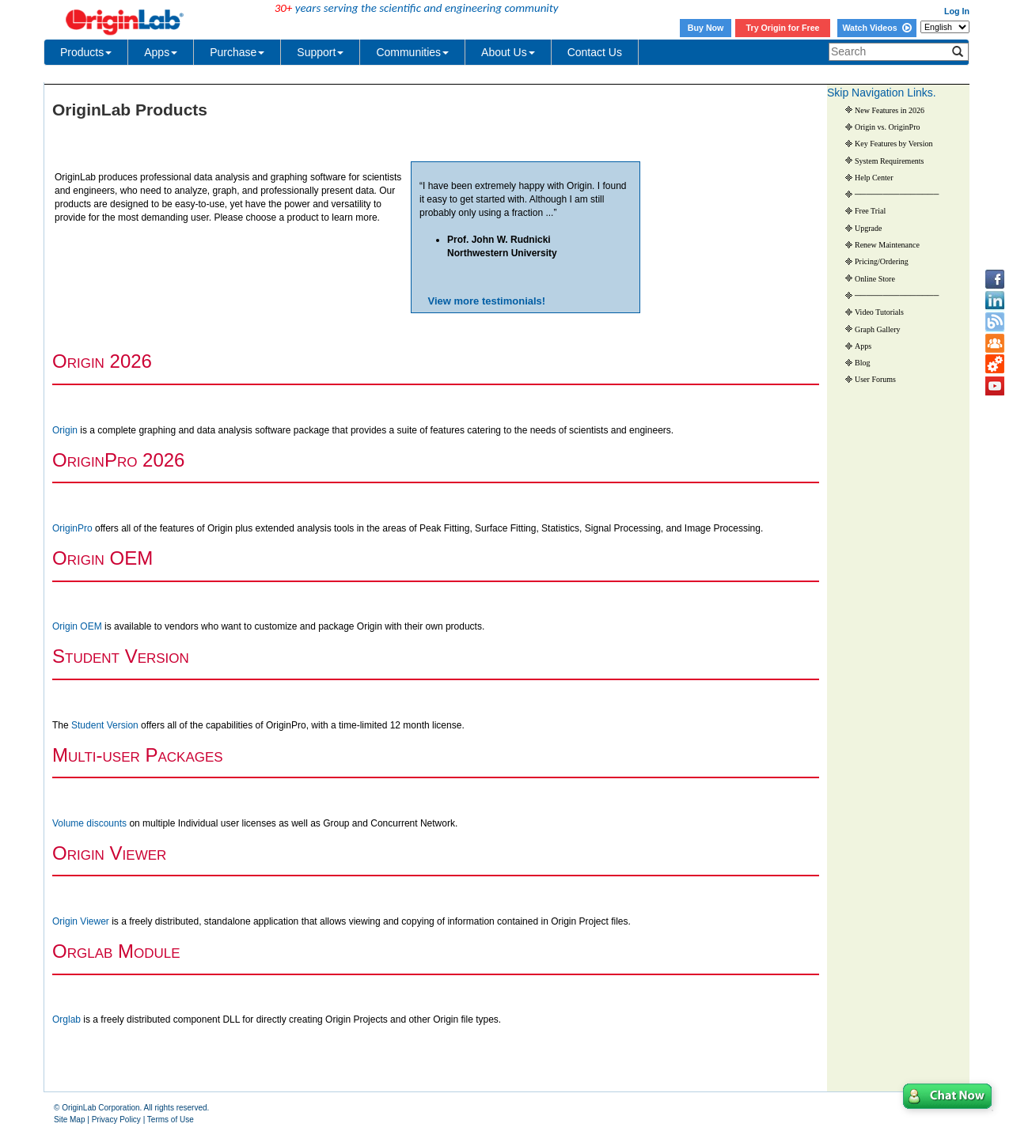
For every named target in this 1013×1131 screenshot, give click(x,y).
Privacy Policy (116, 1119)
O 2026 (102, 361)
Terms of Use (170, 1119)
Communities (412, 52)
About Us (508, 52)
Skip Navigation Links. (881, 92)
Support (320, 52)
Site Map (69, 1119)
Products (86, 52)
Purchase (237, 52)
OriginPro (72, 528)
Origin (66, 430)
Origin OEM (77, 626)
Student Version (104, 725)
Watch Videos (876, 27)
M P (137, 755)
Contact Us (594, 52)
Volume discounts (89, 823)
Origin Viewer (80, 921)
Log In (956, 11)
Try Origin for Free (783, 27)
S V (120, 656)
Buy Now (706, 27)
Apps (160, 52)
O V (109, 853)
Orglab (66, 1019)
